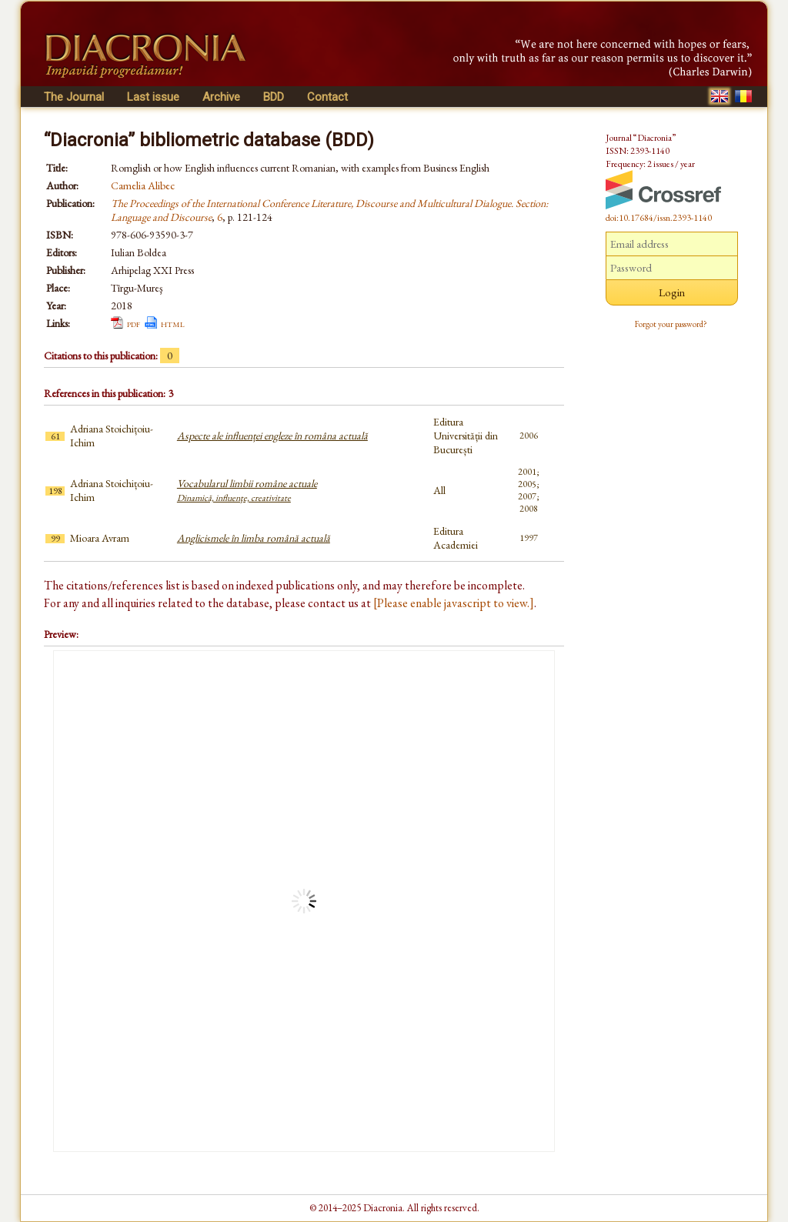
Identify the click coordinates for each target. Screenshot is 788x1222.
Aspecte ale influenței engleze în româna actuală (272, 435)
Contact (327, 97)
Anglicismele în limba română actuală (253, 538)
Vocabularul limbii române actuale (247, 490)
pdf (133, 323)
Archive (221, 97)
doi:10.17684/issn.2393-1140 (659, 217)
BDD (273, 97)
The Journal (74, 97)
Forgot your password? (671, 324)
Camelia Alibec (143, 185)
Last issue (153, 97)
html (173, 323)
